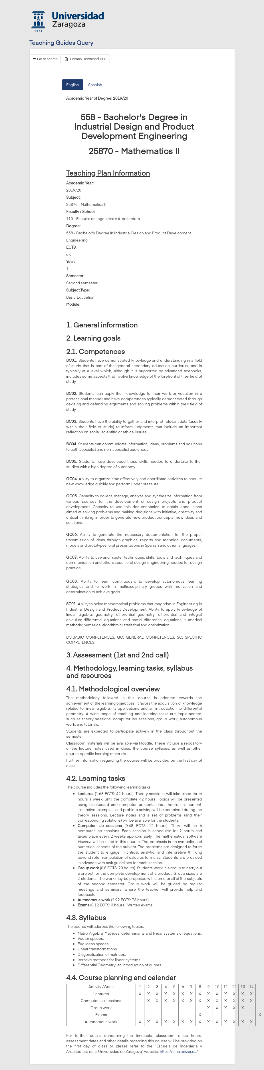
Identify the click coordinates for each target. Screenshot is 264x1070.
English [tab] (72, 84)
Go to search (45, 59)
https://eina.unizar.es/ (179, 1051)
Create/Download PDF (86, 59)
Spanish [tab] (95, 84)
